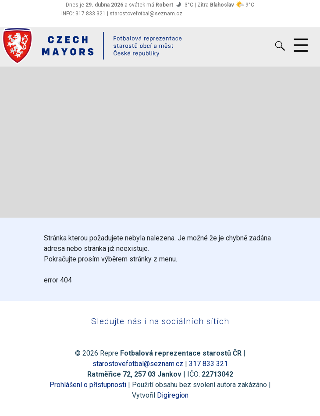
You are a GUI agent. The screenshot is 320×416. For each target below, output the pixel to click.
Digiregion (172, 395)
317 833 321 (208, 364)
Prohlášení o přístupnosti (88, 385)
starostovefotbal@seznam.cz (137, 364)
